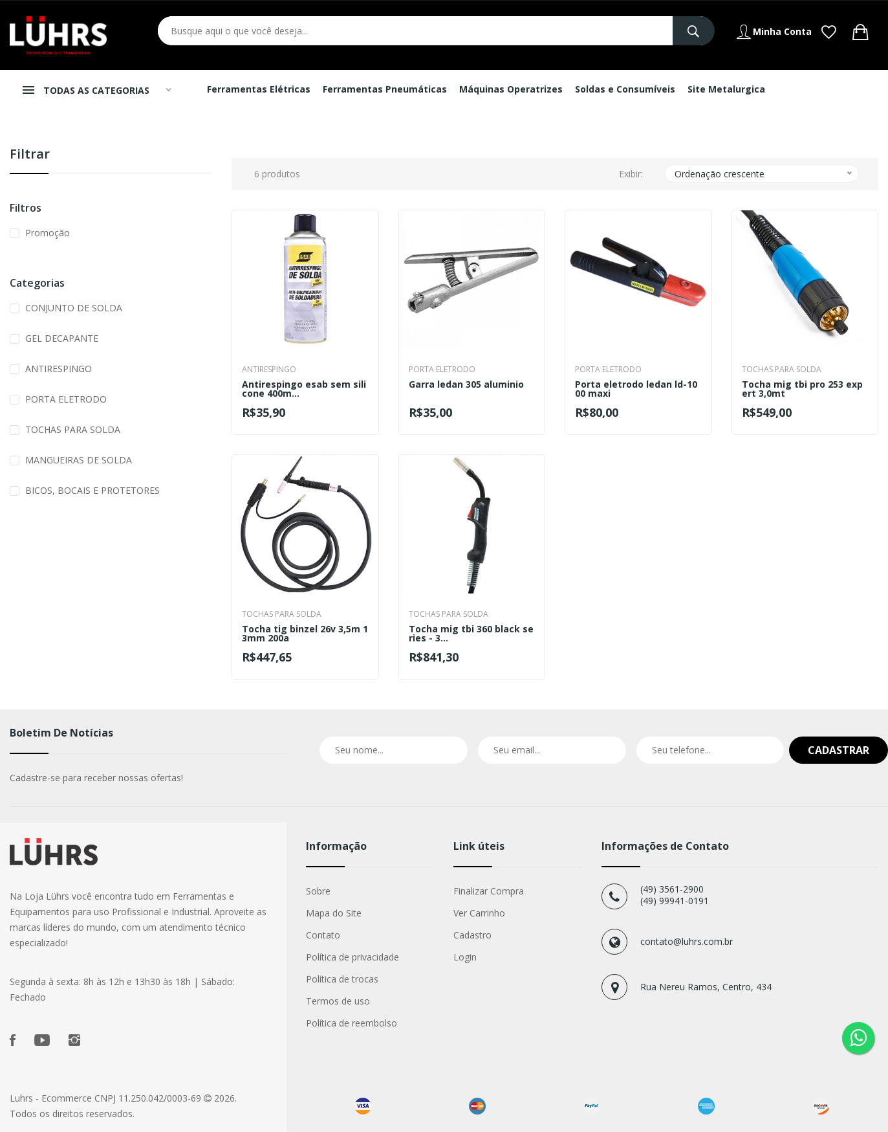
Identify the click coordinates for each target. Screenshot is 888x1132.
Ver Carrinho (479, 913)
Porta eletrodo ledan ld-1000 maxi (636, 389)
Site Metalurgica (726, 89)
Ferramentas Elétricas (258, 89)
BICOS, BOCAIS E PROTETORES (92, 490)
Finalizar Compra (488, 891)
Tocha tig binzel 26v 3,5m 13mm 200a (305, 634)
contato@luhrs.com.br (686, 941)
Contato (323, 935)
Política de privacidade (352, 957)
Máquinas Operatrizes (511, 89)
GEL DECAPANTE (61, 338)
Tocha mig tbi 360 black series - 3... (471, 634)
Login (465, 957)
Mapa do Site (334, 913)
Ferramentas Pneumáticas (385, 89)
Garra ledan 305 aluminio (466, 385)
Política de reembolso (351, 1023)
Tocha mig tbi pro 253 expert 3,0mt (802, 389)
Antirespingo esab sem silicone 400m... (304, 389)
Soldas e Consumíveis (625, 89)
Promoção (47, 233)
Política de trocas (342, 979)
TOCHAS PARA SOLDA (72, 429)
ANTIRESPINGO (58, 368)
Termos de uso (338, 1001)
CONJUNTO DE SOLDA (73, 308)
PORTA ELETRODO (66, 399)
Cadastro (472, 935)
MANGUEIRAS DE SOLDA (78, 460)
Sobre (318, 891)
